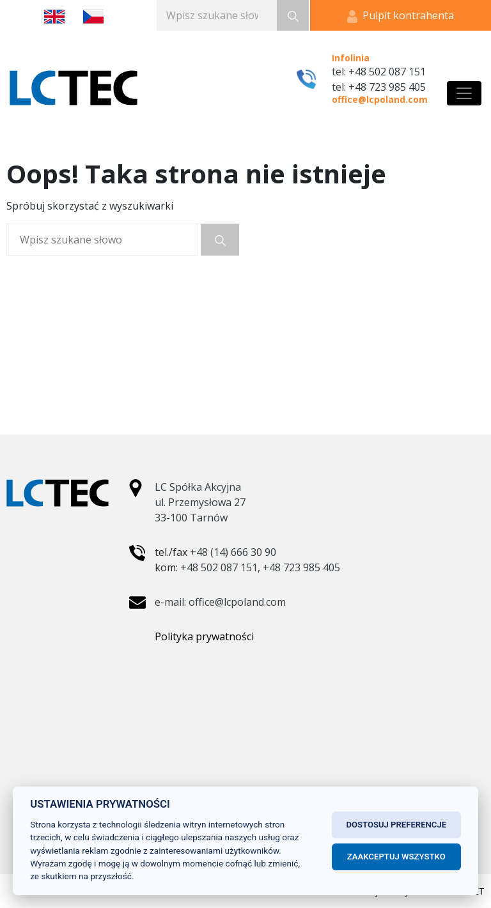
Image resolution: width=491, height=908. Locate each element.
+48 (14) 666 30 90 (233, 552)
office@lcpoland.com (380, 99)
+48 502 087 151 (219, 567)
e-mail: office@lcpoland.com (220, 602)
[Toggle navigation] (464, 93)
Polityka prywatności (204, 636)
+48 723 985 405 (301, 567)
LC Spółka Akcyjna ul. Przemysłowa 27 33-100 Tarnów (200, 502)
